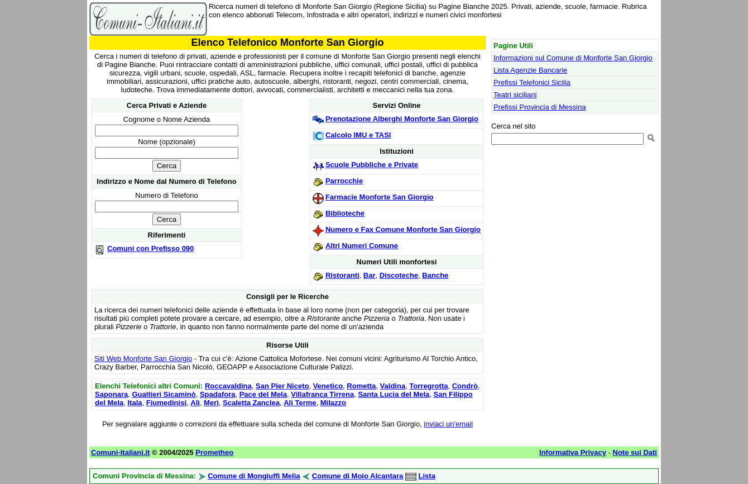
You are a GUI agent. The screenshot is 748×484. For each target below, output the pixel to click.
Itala (135, 402)
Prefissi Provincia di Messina (539, 107)
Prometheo (214, 452)
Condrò (465, 386)
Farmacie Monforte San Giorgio (379, 197)
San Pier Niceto (282, 386)
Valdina (393, 386)
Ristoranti (342, 275)
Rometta (361, 386)
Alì (195, 402)
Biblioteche (345, 213)
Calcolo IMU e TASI (358, 135)
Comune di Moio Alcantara (357, 476)
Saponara (111, 394)
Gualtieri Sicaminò (163, 394)
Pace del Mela (263, 394)
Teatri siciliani (514, 95)
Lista (427, 476)
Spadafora (218, 394)
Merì (211, 402)
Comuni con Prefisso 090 (150, 248)
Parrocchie (344, 181)
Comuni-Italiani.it (120, 452)
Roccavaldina (228, 386)
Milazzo (333, 402)
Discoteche (399, 275)
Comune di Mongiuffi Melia (254, 476)
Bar (369, 275)
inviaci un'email (448, 424)
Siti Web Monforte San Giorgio (143, 358)
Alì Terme (300, 402)
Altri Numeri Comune (361, 245)
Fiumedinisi (166, 402)
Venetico (328, 386)
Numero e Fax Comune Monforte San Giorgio (403, 229)
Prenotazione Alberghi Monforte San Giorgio (401, 119)
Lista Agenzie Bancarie (530, 70)
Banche (435, 275)
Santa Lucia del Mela (393, 394)
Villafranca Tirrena (322, 394)
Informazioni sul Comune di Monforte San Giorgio (573, 58)
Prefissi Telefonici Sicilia (531, 82)
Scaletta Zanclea (251, 402)
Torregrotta (428, 386)
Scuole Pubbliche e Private (371, 164)
